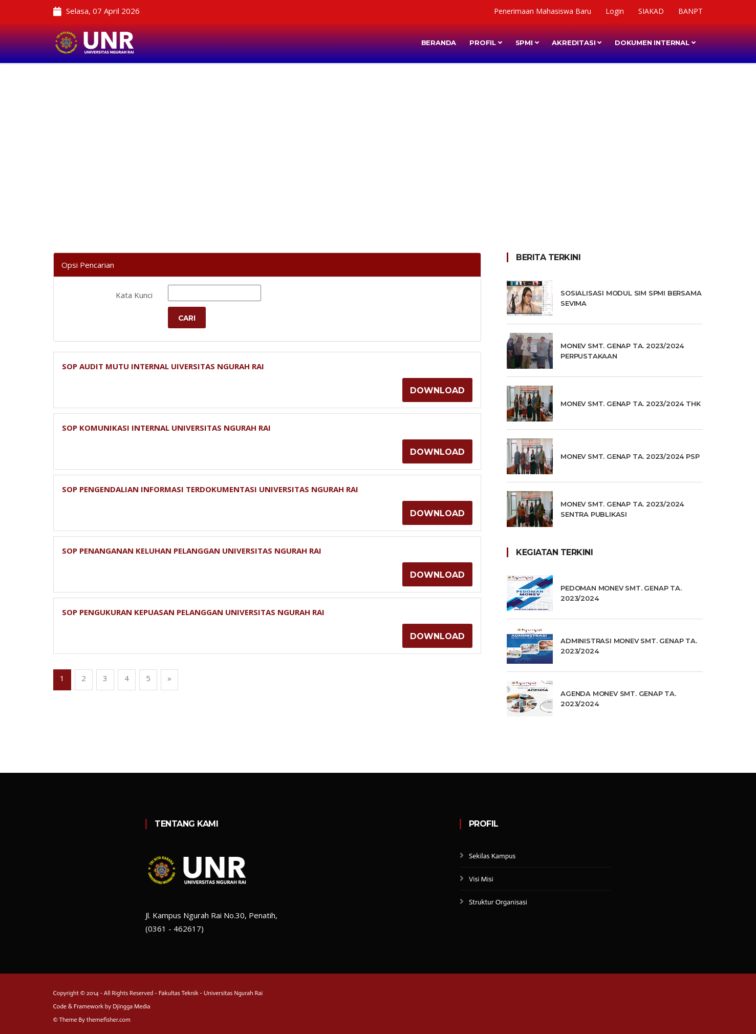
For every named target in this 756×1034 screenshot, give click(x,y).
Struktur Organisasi (498, 902)
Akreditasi (576, 42)
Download (437, 391)
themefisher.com (109, 1019)
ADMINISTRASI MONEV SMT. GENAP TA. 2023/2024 (628, 646)
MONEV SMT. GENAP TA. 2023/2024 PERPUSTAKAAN (622, 351)
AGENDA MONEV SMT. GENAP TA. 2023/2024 (618, 698)
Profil (485, 42)
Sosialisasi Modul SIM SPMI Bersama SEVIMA (630, 298)
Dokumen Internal (655, 42)
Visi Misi (481, 879)
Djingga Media (131, 1006)
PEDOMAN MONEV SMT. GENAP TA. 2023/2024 (620, 593)
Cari (187, 318)
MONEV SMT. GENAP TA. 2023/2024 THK (630, 403)
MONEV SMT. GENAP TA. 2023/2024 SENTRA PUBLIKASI (622, 509)
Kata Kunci (134, 295)
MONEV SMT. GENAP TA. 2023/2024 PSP (629, 456)
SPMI (527, 42)
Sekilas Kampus (492, 856)
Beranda (439, 42)
